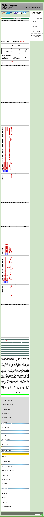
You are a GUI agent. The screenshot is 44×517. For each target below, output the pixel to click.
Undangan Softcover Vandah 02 (7, 67)
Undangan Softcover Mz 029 (7, 258)
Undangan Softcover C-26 (6, 187)
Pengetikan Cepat (4, 434)
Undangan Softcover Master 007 (7, 295)
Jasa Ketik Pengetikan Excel (34, 30)
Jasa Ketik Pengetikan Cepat (34, 25)
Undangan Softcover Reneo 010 (7, 133)
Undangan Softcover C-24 (6, 151)
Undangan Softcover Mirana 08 (7, 290)
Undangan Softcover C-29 (6, 190)
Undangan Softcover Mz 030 (7, 287)
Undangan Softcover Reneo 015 (7, 262)
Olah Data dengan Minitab (4, 502)
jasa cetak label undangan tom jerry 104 (35, 17)
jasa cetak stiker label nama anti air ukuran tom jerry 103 (36, 18)
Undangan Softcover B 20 (6, 277)
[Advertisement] (15, 38)
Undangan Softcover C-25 (6, 182)
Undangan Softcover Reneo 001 (7, 128)
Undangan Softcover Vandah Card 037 (8, 115)
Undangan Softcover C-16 (6, 144)
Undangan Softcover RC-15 (6, 233)
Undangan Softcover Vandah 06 (7, 285)
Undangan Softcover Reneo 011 (7, 134)
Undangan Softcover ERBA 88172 (7, 183)
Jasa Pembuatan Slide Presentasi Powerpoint (36, 31)
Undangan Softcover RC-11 (6, 265)
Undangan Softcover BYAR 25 (7, 250)
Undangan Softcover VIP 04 (6, 299)
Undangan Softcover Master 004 (7, 163)
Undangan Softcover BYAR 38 (7, 121)
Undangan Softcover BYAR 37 (7, 120)
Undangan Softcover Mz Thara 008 (7, 177)
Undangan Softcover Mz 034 (7, 260)
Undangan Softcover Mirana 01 (7, 263)
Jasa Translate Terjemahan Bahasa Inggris (6, 450)
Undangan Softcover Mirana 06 (7, 288)
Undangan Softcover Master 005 (7, 169)
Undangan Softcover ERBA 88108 (7, 239)
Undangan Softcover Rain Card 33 (7, 165)
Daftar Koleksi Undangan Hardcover (8, 63)
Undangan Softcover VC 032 (7, 273)
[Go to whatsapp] (42, 515)
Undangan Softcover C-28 (6, 189)
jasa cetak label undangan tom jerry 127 (6, 427)
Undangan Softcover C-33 (6, 155)
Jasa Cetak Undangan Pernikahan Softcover (6, 461)
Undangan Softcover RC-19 (6, 236)
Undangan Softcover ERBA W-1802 (8, 268)
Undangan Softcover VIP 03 (6, 298)
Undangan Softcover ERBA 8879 (7, 138)
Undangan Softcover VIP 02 (6, 297)
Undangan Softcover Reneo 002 (7, 129)
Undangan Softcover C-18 (6, 146)
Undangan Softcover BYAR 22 (7, 158)
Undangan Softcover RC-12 (6, 291)
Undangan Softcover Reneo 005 (7, 261)
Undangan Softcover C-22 (6, 149)
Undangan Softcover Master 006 (7, 279)
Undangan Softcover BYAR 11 (7, 168)
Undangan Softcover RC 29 (6, 275)
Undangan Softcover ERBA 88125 (7, 242)
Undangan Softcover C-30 (6, 152)
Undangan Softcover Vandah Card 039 (8, 116)
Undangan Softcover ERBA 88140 (7, 272)
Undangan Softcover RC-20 (6, 237)
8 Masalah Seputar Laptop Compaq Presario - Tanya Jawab (8, 470)
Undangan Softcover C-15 (6, 143)
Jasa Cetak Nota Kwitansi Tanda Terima (6, 460)
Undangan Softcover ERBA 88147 (7, 184)
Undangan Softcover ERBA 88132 (7, 271)
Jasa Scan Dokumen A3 (33, 21)
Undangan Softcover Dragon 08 (7, 114)
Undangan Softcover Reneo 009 (7, 132)
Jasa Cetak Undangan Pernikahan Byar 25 (6, 409)
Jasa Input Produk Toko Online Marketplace (36, 35)
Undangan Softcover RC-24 (6, 180)
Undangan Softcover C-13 (6, 141)
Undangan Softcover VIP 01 (6, 296)
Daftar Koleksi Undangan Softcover (7, 62)
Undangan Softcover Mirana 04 (7, 135)
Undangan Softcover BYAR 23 (7, 167)
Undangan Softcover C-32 (6, 154)
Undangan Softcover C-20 (6, 147)
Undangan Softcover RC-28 (6, 137)
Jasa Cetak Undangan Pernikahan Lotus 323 (6, 418)
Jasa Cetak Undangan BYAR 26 (5, 422)
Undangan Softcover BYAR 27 (7, 192)
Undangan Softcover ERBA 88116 (7, 241)
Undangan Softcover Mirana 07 (7, 289)
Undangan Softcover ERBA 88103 (7, 269)
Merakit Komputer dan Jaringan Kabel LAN (6, 506)
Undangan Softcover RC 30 (6, 244)
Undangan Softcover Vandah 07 (7, 286)
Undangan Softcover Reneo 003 (7, 130)
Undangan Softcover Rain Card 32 (7, 166)
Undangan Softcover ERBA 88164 (7, 140)
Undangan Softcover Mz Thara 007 (7, 176)
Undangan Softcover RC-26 (6, 181)
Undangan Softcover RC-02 (6, 230)
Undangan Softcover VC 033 (7, 274)
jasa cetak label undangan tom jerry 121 (35, 13)
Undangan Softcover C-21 (6, 148)
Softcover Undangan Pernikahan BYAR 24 (6, 408)
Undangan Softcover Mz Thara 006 (7, 175)
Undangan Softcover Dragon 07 (7, 117)
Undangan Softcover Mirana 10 (7, 294)
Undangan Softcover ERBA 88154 (7, 243)
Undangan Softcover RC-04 (6, 231)
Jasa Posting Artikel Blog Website (35, 36)
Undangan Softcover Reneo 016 (7, 252)
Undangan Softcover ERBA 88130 (7, 185)
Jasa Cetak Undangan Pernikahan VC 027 (6, 413)
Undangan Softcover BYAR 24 (7, 249)
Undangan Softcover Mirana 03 (7, 178)
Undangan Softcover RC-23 (6, 179)
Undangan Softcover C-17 (6, 145)
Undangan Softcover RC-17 (6, 234)
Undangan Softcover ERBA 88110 (7, 240)
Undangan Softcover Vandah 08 (7, 257)
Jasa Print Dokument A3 (4, 456)
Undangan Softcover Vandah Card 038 (8, 118)
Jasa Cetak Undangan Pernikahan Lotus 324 (6, 417)
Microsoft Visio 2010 (4, 497)
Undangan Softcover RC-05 (6, 264)
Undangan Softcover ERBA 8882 (7, 266)
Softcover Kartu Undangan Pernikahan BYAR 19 (7, 400)
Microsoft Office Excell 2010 (5, 493)
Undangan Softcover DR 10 (6, 164)
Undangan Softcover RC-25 (6, 136)
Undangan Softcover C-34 (6, 156)
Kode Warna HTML (3, 487)
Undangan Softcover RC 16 (6, 245)
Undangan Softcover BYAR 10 (7, 248)
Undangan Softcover (5, 123)
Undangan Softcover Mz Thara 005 (7, 174)
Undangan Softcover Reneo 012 (7, 251)
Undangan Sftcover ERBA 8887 (7, 267)
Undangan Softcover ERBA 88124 (7, 186)
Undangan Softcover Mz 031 (7, 259)
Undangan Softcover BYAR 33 (7, 110)
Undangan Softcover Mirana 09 (7, 293)
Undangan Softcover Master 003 (7, 162)
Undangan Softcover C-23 (6, 150)
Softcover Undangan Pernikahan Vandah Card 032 (7, 404)
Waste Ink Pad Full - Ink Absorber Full (6, 479)
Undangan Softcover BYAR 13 (7, 122)
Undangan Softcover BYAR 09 (7, 247)
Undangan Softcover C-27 (6, 188)
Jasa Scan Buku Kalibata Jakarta (5, 444)
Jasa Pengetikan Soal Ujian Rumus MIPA (6, 439)
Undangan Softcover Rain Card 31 (7, 159)
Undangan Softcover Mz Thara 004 (7, 127)
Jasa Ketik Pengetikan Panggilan (34, 26)
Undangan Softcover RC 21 (6, 246)
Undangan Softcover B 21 (6, 278)
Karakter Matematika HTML (4, 483)
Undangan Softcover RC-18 (6, 235)
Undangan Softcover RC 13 (6, 292)
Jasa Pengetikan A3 (4, 435)
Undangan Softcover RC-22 (6, 238)
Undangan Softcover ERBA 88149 (7, 139)
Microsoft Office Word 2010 (5, 489)
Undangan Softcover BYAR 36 (7, 113)
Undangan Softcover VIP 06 (6, 300)
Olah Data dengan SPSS (4, 501)
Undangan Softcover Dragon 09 (7, 119)
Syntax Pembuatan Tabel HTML (5, 474)
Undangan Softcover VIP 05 (6, 280)
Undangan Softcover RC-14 (6, 232)
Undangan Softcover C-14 (6, 142)
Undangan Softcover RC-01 (6, 229)
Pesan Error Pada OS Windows (5, 475)
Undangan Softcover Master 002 (7, 160)
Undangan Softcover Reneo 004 (7, 131)
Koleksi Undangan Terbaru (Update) (8, 61)
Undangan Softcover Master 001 (7, 161)
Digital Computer (9, 5)
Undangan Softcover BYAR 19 (7, 276)
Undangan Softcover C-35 (6, 157)
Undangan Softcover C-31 (6, 153)
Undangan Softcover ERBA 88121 (7, 270)
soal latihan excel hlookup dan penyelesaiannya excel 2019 (8, 466)
